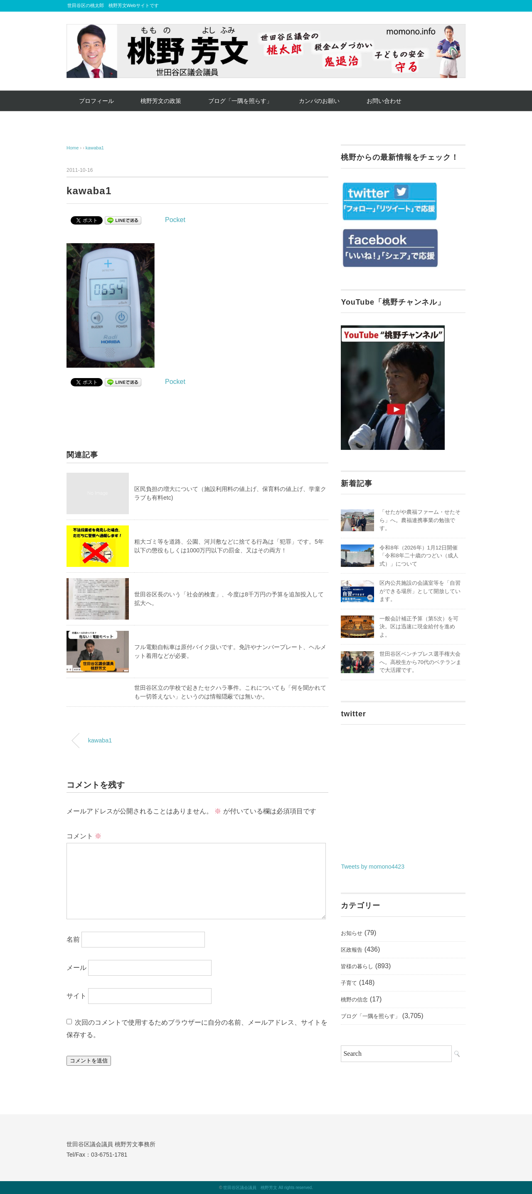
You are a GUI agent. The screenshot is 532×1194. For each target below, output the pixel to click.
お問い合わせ (384, 101)
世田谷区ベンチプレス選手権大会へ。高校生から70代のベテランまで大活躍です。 (420, 662)
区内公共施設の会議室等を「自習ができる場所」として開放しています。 (420, 591)
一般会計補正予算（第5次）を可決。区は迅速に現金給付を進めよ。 (418, 626)
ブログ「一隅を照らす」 (240, 101)
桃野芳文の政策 (160, 101)
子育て (349, 983)
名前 (73, 939)
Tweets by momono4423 (372, 866)
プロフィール (96, 101)
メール (76, 967)
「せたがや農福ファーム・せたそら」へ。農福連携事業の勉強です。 (420, 520)
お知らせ (351, 933)
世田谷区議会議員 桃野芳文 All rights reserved (267, 1187)
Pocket (175, 219)
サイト (76, 995)
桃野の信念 (354, 999)
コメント (83, 836)
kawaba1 (95, 147)
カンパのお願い (319, 101)
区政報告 (351, 950)
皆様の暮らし (357, 966)
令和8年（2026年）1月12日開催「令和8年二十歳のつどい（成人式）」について (418, 556)
